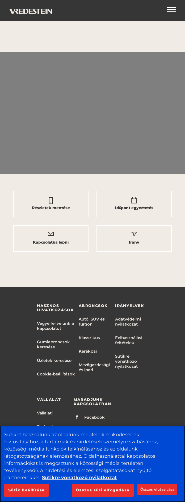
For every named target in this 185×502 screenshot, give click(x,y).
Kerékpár (88, 351)
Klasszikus (89, 337)
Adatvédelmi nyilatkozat (128, 322)
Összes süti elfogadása (103, 490)
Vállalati (45, 413)
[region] (92, 464)
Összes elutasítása (157, 489)
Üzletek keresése (54, 360)
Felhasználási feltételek (128, 340)
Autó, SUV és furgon (92, 322)
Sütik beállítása (26, 490)
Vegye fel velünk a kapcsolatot (55, 326)
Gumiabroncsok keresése (53, 344)
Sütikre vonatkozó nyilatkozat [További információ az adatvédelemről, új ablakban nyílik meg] (79, 478)
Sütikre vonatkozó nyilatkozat (126, 361)
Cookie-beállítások (56, 373)
